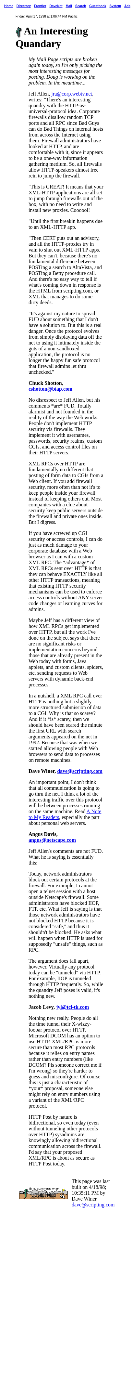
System (115, 6)
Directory (24, 6)
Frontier (40, 6)
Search (80, 6)
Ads (127, 6)
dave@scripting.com (79, 771)
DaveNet (55, 6)
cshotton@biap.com (50, 389)
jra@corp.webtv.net (71, 94)
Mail (69, 6)
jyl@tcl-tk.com (72, 1007)
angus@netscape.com (52, 840)
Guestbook (97, 6)
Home (8, 6)
